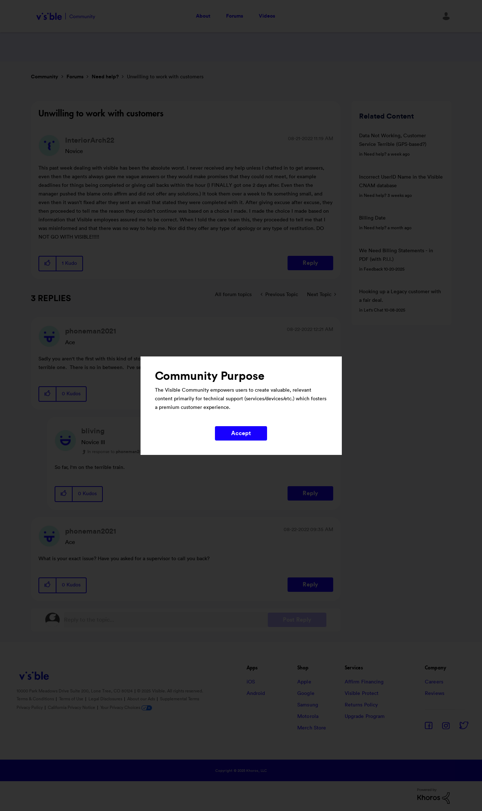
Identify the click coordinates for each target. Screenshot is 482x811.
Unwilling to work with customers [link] (165, 76)
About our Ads (141, 699)
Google (306, 693)
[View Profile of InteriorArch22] (89, 140)
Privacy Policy (30, 707)
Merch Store (311, 728)
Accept (241, 433)
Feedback (373, 269)
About (203, 16)
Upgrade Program (365, 716)
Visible (66, 16)
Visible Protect (362, 693)
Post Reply (297, 620)
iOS (251, 682)
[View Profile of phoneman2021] (90, 331)
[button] (47, 264)
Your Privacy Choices (126, 707)
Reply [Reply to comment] (310, 493)
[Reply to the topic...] (166, 620)
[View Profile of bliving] (93, 431)
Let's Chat (373, 310)
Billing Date (372, 218)
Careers (434, 682)
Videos (267, 16)
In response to (116, 452)
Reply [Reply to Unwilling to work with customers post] (310, 263)
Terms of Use (71, 699)
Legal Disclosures (105, 699)
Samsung (307, 705)
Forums (234, 16)
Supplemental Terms (179, 699)
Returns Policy (361, 705)
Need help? (105, 76)
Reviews (434, 693)
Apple (304, 682)
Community (44, 76)
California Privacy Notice (72, 707)
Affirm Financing (364, 682)
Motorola (307, 716)
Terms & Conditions (36, 699)
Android (256, 693)
